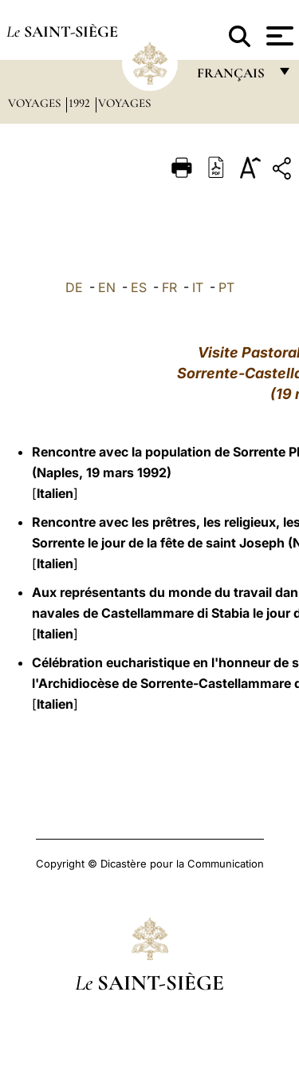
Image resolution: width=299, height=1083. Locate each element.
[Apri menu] (277, 35)
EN (107, 287)
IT (197, 287)
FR (169, 287)
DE (74, 287)
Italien (55, 493)
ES (139, 287)
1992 (81, 103)
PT (226, 287)
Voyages (36, 103)
